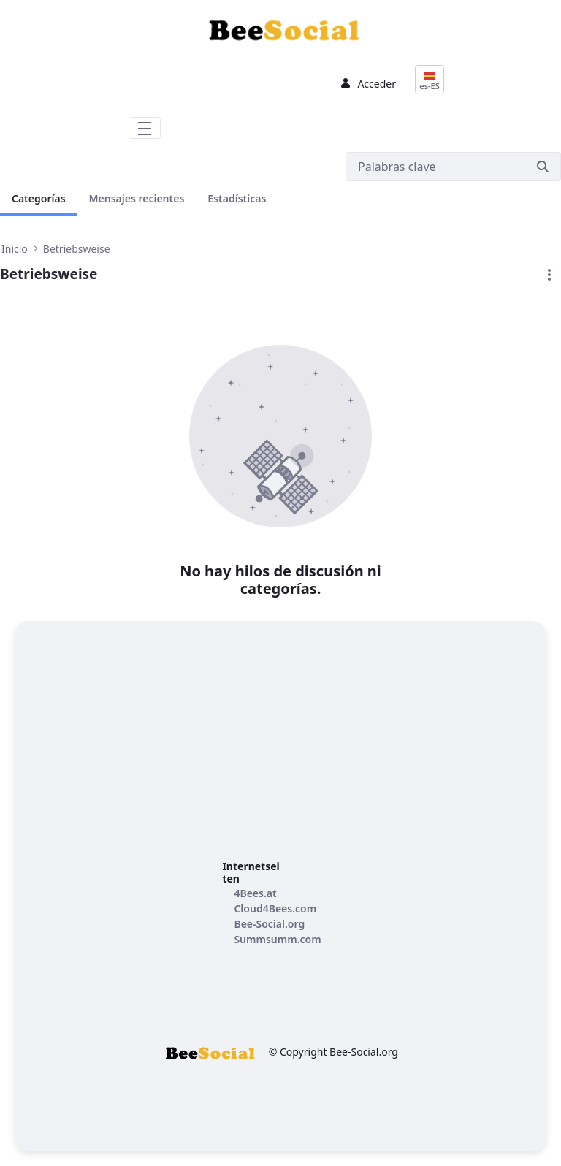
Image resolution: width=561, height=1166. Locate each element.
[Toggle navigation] (145, 128)
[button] (549, 274)
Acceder (368, 84)
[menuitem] (255, 893)
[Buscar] (435, 166)
